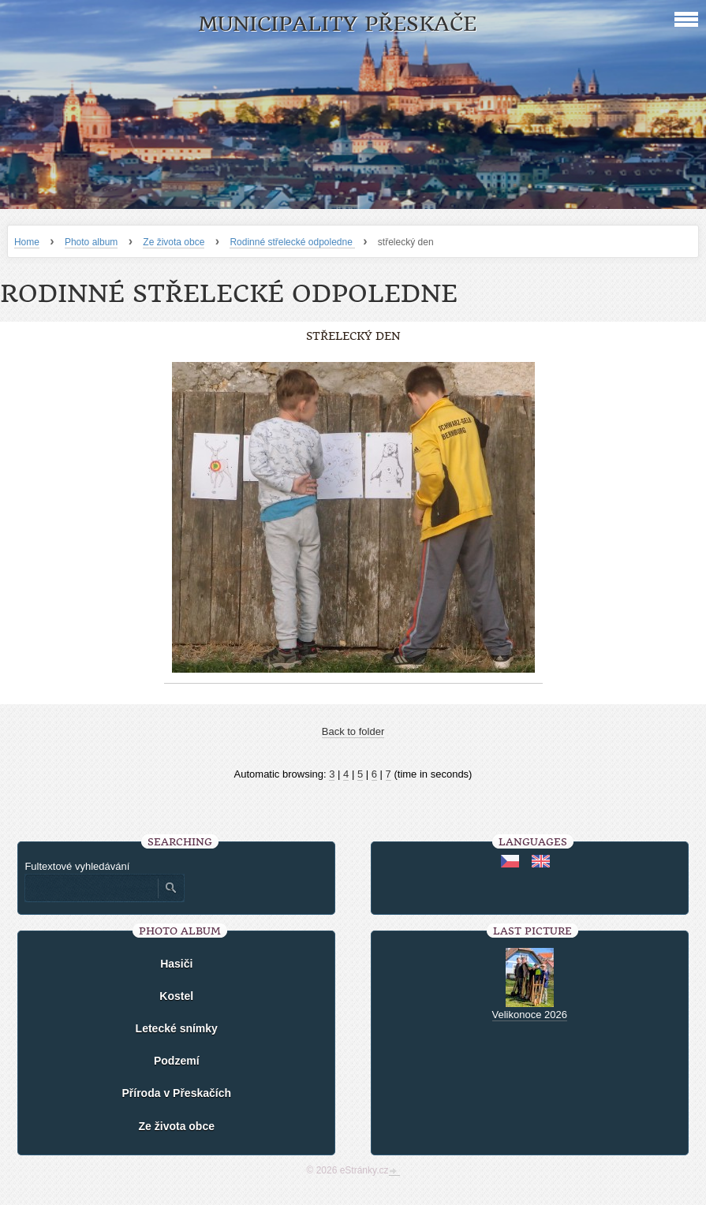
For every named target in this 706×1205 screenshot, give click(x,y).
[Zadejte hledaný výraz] (90, 888)
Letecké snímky (177, 1028)
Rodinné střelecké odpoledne (292, 242)
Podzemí (177, 1060)
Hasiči (176, 963)
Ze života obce (173, 242)
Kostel (176, 996)
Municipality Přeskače (337, 24)
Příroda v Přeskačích (176, 1093)
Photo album (91, 242)
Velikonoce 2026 (529, 1014)
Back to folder (353, 731)
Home (26, 242)
